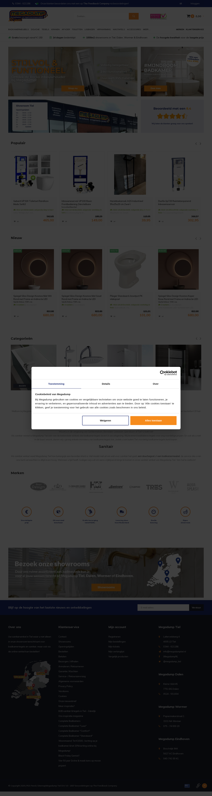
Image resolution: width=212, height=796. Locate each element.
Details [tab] (106, 383)
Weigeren (105, 420)
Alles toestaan (153, 420)
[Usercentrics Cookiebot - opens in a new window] (162, 372)
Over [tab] (156, 383)
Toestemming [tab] (56, 383)
